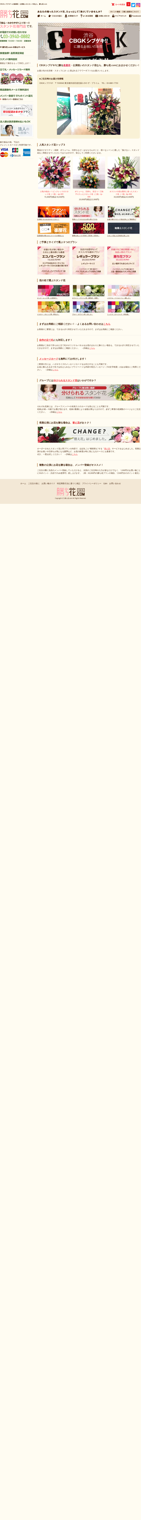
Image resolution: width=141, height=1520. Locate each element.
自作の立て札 (46, 340)
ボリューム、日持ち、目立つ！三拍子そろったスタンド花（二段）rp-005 (89, 194)
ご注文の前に (34, 483)
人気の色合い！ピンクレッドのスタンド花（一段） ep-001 (54, 192)
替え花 (76, 422)
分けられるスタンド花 (65, 380)
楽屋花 (66, 65)
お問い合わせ (115, 483)
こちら (106, 324)
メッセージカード (48, 358)
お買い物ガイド (48, 483)
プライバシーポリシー (91, 483)
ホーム (23, 483)
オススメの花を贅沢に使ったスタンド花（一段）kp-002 (124, 192)
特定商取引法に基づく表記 (68, 483)
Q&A (105, 483)
